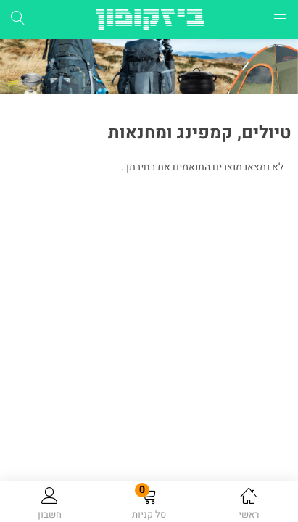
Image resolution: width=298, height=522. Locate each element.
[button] (149, 504)
